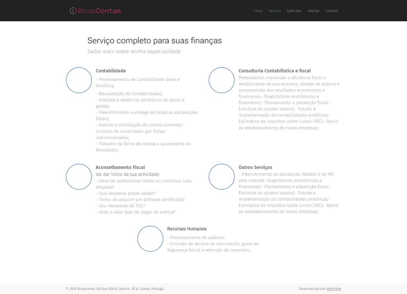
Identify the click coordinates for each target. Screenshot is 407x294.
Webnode (334, 289)
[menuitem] (299, 10)
